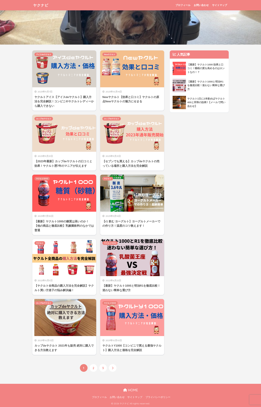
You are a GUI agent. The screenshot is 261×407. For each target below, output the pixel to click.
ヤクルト (107, 178)
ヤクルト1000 (42, 178)
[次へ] (113, 368)
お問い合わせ (201, 5)
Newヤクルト (109, 54)
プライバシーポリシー (157, 397)
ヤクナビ (41, 5)
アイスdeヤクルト (43, 54)
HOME (130, 390)
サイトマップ (219, 5)
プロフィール (182, 5)
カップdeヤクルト (43, 119)
